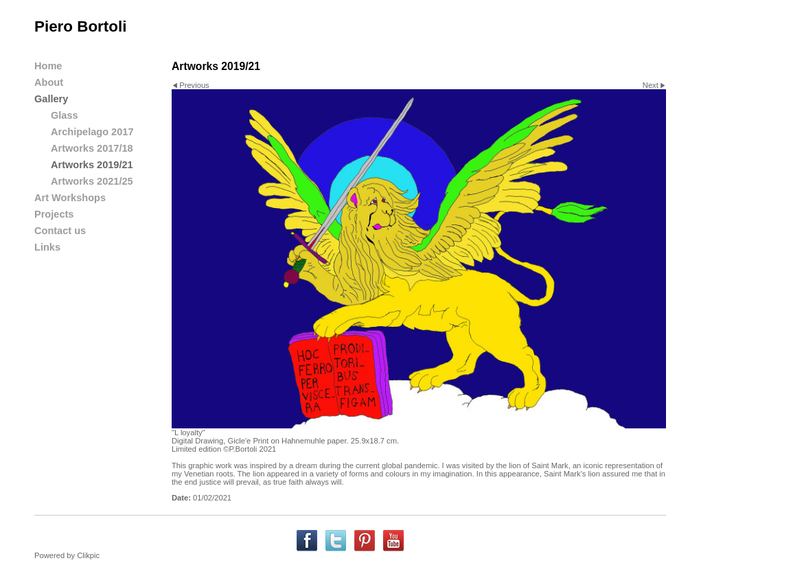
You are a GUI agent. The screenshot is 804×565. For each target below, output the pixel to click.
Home (48, 65)
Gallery (51, 98)
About (48, 82)
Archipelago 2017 (92, 131)
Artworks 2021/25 (92, 181)
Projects (53, 214)
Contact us (60, 230)
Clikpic (88, 555)
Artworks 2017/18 (92, 148)
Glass (64, 115)
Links (47, 247)
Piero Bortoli (80, 26)
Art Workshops (70, 197)
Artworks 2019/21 (92, 164)
